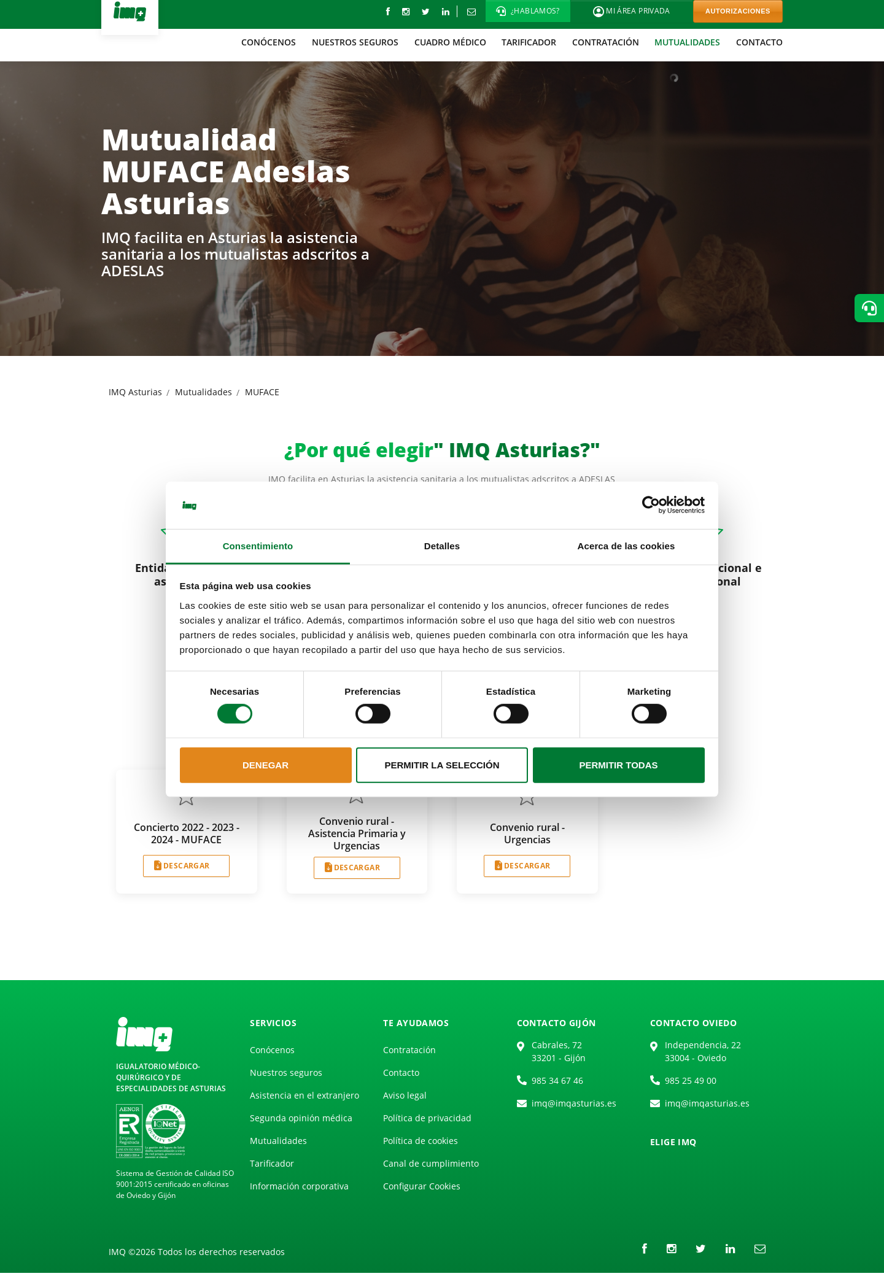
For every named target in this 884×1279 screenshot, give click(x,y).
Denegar (265, 765)
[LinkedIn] (445, 11)
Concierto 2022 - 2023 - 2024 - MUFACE (186, 833)
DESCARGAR (186, 865)
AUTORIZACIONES (737, 11)
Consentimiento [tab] (258, 546)
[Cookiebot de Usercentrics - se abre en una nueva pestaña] (651, 505)
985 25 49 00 (690, 1080)
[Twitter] (426, 11)
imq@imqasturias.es (574, 1103)
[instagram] (405, 11)
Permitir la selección (442, 765)
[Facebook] (388, 11)
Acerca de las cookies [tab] (626, 546)
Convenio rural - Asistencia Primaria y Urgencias (357, 833)
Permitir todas (618, 765)
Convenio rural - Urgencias (527, 833)
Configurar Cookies (421, 1186)
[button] (528, 11)
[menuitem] (269, 42)
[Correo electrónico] (471, 11)
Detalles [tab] (442, 546)
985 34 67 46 (557, 1080)
